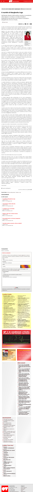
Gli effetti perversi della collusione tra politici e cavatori (24, 321)
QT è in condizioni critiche (8, 345)
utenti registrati (22, 255)
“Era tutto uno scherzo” (8, 419)
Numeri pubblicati (24, 487)
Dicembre (5, 452)
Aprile (7, 471)
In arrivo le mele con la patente (25, 189)
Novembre (6, 454)
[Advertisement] (16, 237)
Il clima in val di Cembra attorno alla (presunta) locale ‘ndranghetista (9, 305)
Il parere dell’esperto (5, 188)
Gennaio (9, 450)
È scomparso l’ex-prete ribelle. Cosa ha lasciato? (9, 433)
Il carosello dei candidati (8, 439)
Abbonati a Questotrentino (24, 350)
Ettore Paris (5, 22)
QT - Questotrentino (7, 422)
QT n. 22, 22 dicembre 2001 (8, 220)
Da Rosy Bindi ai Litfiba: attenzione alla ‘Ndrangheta (24, 326)
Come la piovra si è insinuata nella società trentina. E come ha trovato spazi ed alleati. (9, 320)
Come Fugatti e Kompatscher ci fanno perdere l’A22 (9, 435)
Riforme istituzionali (11, 192)
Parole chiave (23, 488)
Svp (20, 192)
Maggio (9, 467)
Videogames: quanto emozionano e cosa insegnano (9, 425)
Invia (16, 287)
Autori (22, 490)
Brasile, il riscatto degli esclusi (9, 431)
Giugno (7, 465)
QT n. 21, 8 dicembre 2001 (8, 210)
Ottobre (8, 457)
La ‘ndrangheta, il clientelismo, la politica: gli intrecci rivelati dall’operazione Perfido (9, 316)
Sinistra (17, 192)
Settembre (6, 459)
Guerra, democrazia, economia (10, 353)
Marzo (9, 473)
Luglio (7, 462)
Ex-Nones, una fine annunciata (7, 438)
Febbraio (8, 447)
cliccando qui (16, 270)
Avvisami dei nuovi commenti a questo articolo (12, 274)
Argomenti (22, 489)
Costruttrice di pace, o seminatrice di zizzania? (8, 441)
